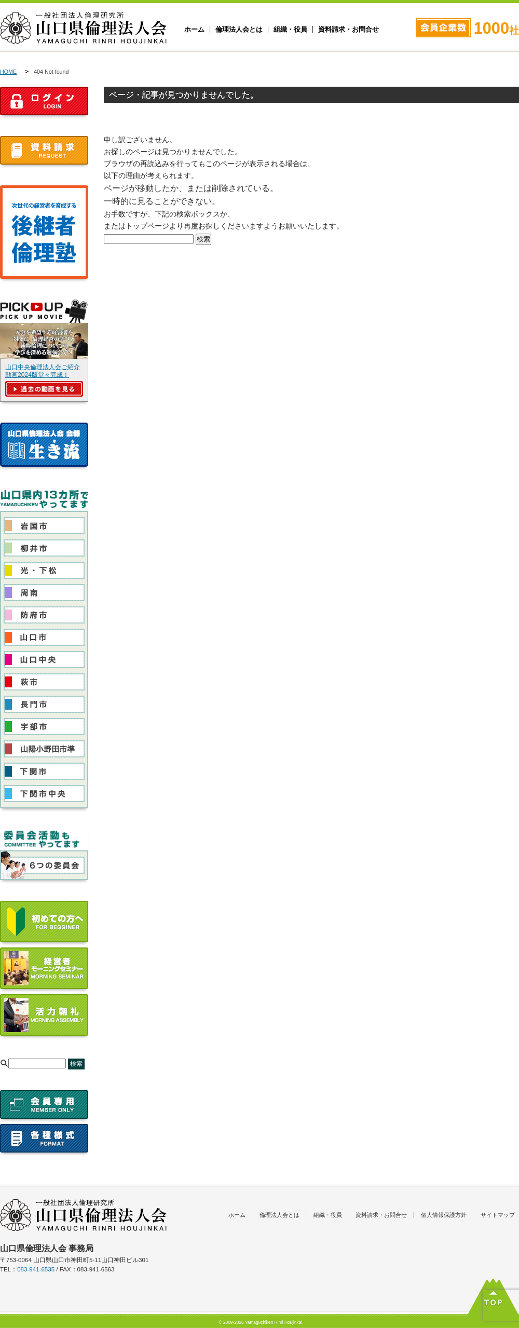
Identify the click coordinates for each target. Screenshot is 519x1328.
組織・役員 (290, 29)
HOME (8, 72)
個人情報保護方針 (444, 1215)
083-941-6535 (35, 1269)
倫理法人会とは (239, 29)
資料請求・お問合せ (348, 29)
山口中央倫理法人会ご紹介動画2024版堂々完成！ (42, 370)
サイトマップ (498, 1215)
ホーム (194, 29)
